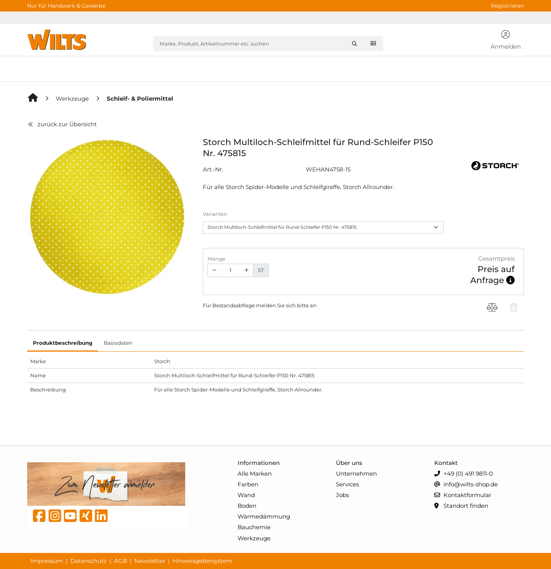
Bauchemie (254, 527)
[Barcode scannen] (373, 43)
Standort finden (461, 506)
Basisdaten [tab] (118, 343)
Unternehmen (356, 473)
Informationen (259, 462)
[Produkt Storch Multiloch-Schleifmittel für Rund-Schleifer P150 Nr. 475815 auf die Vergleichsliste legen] (492, 308)
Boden (247, 505)
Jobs (342, 495)
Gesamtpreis (496, 258)
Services (347, 484)
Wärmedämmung (264, 516)
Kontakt (446, 462)
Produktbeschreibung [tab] (62, 343)
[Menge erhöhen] (246, 270)
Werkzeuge (254, 538)
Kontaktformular (462, 495)
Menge (216, 259)
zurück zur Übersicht (62, 124)
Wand (246, 495)
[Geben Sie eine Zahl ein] (230, 270)
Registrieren (507, 5)
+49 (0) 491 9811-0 (463, 474)
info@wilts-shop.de (466, 484)
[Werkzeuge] (73, 98)
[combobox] (268, 43)
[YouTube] (70, 518)
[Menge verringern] (214, 270)
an (313, 305)
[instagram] (55, 518)
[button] (506, 40)
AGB (120, 560)
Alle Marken (255, 473)
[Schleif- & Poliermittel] (140, 98)
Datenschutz (88, 560)
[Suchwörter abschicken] (356, 44)
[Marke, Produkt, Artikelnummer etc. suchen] (356, 44)
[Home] (33, 98)
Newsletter (149, 560)
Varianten (215, 214)
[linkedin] (101, 518)
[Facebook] (39, 518)
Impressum (46, 560)
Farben (248, 484)
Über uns (349, 462)
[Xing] (86, 518)
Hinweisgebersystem (202, 560)
